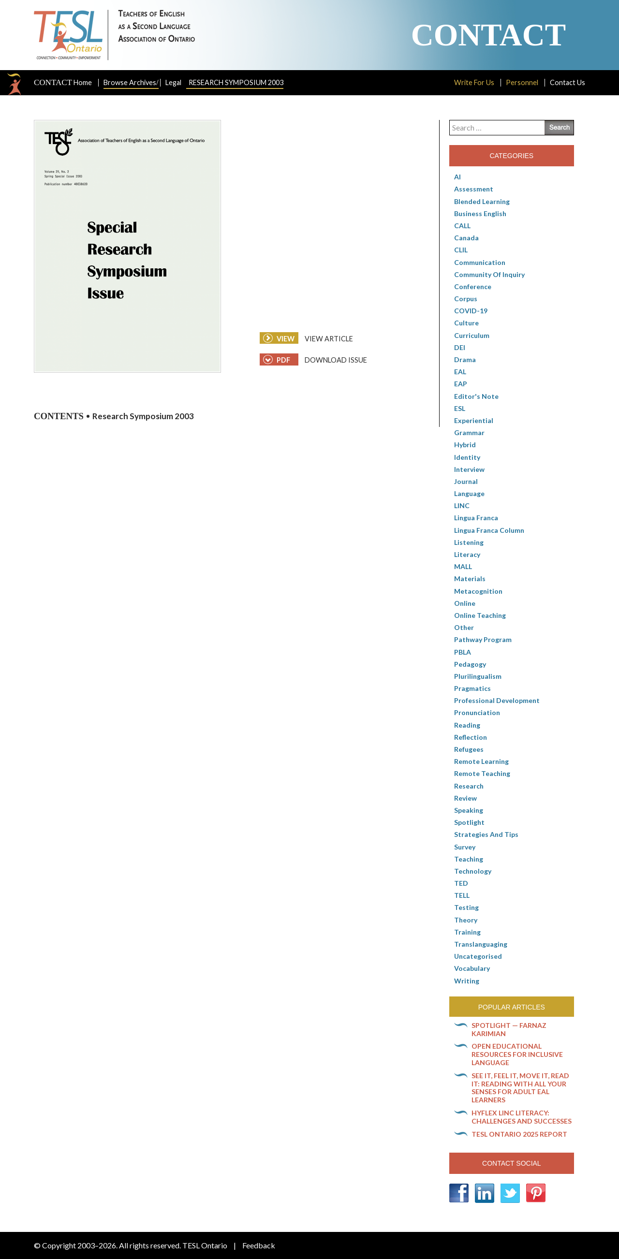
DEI (459, 347)
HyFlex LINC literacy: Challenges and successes (522, 1117)
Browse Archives (131, 82)
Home (63, 82)
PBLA (462, 652)
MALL (463, 566)
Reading (467, 725)
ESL (459, 408)
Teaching (468, 859)
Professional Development (497, 700)
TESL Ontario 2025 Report (519, 1134)
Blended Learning (482, 201)
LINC (462, 505)
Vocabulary (472, 968)
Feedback (258, 1245)
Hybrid (465, 444)
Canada (466, 238)
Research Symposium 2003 (236, 82)
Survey (464, 847)
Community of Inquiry (489, 274)
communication (479, 262)
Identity (467, 457)
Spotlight (469, 822)
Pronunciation (477, 712)
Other (464, 627)
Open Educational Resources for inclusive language (517, 1054)
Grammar (469, 432)
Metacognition (478, 591)
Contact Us (567, 82)
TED (461, 883)
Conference (472, 286)
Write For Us (474, 82)
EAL (460, 371)
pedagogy (470, 664)
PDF (276, 359)
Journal (466, 481)
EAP (460, 384)
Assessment (473, 189)
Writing (466, 981)
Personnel (522, 82)
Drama (465, 359)
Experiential (473, 420)
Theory (465, 920)
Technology (472, 871)
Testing (466, 907)
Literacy (467, 554)
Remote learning (481, 761)
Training (467, 932)
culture (466, 323)
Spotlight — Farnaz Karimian (509, 1029)
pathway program (483, 639)
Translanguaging (480, 944)
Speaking (468, 810)
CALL (462, 225)
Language (469, 493)
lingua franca (476, 517)
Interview (469, 469)
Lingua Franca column (489, 530)
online (464, 603)
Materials (470, 578)
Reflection (470, 737)
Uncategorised (478, 956)
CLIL (461, 250)
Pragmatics (472, 688)
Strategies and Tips (486, 834)
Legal (173, 82)
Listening (469, 542)
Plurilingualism (477, 676)
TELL (462, 895)
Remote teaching (482, 773)
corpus (465, 298)
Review (465, 798)
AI (457, 177)
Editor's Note (476, 396)
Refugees (469, 749)
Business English (480, 213)
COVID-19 (470, 311)
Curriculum (471, 335)
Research (469, 786)
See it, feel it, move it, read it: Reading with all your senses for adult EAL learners (520, 1087)
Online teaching (480, 615)
